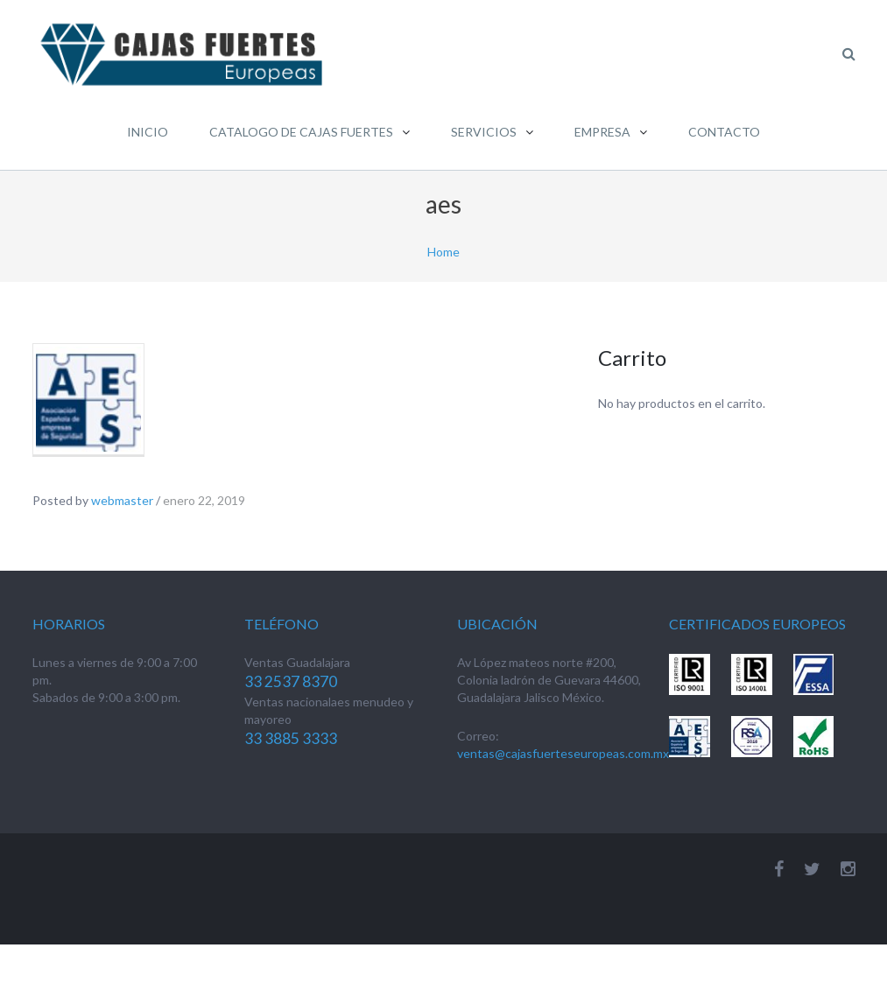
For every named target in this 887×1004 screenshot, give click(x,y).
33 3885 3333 (290, 738)
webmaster (122, 500)
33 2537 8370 (290, 681)
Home (443, 251)
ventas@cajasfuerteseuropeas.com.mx (563, 753)
